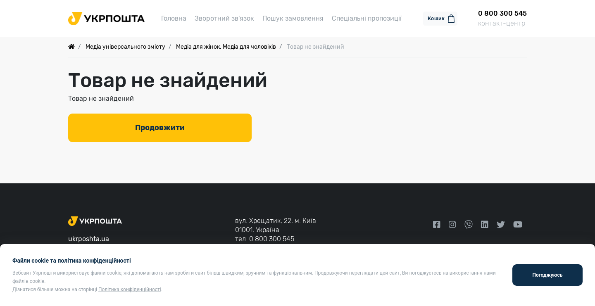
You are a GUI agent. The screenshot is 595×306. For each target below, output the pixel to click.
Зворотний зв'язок (224, 18)
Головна (173, 18)
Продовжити (160, 127)
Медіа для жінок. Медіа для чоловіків (226, 46)
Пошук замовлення (293, 18)
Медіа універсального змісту (125, 46)
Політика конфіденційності (129, 289)
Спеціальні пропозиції (367, 18)
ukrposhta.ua (88, 239)
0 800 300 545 (271, 239)
